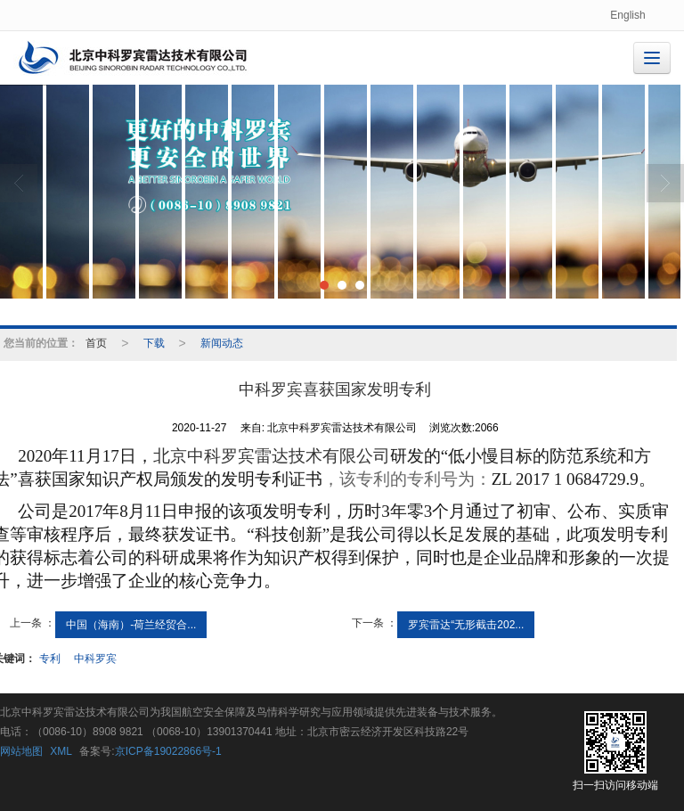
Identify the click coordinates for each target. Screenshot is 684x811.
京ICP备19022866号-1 (168, 751)
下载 (154, 343)
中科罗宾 (95, 658)
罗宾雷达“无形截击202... (466, 624)
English (627, 15)
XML (61, 751)
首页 (96, 343)
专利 (50, 658)
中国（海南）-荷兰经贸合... (131, 624)
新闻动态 (221, 343)
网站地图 (21, 751)
